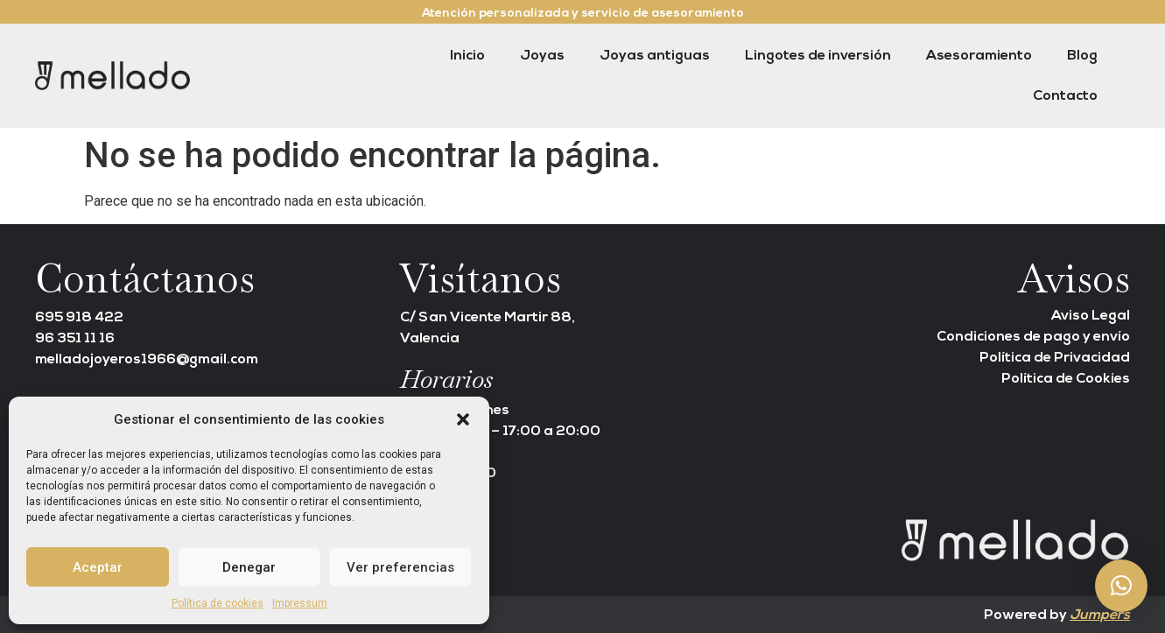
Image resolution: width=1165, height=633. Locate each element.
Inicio (467, 56)
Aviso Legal (1090, 316)
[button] (463, 419)
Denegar (249, 567)
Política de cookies (217, 603)
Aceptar (98, 567)
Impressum (299, 603)
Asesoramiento (979, 56)
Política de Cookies (1065, 379)
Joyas (542, 56)
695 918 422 (79, 318)
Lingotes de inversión (818, 56)
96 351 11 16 (75, 339)
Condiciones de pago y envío (1033, 337)
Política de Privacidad (1054, 358)
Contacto (1065, 96)
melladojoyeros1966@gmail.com (146, 360)
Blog (1082, 56)
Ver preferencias (400, 567)
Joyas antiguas (655, 56)
